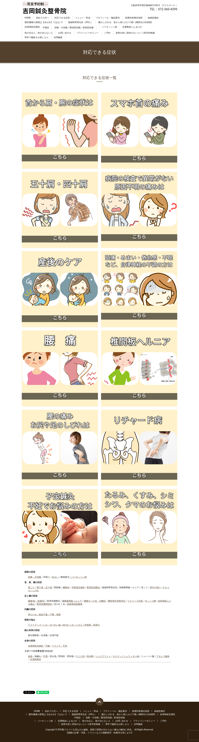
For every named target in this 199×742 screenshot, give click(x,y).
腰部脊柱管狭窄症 (116, 601)
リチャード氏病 (135, 601)
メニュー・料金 (82, 17)
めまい (55, 577)
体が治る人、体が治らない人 (39, 33)
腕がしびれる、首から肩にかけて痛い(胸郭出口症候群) (125, 22)
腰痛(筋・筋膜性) (36, 601)
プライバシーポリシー (87, 33)
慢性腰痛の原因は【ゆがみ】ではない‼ (44, 22)
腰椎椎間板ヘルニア (72, 601)
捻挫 (30, 656)
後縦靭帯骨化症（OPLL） (80, 22)
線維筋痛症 (153, 17)
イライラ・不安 (59, 646)
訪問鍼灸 (58, 37)
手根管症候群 (78, 587)
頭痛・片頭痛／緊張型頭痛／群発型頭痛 (74, 27)
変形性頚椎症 (93, 587)
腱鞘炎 (66, 587)
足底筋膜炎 (35, 659)
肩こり (31, 587)
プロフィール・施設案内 (108, 17)
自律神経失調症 (32, 27)
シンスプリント (103, 656)
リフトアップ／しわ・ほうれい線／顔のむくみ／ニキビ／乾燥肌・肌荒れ (64, 625)
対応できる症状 (62, 17)
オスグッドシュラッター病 (126, 656)
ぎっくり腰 (150, 601)
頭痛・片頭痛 (34, 577)
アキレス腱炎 (162, 656)
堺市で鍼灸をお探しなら (37, 37)
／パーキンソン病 (78, 577)
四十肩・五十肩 (44, 587)
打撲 (45, 656)
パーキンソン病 (109, 27)
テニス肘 (80, 656)
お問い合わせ (64, 33)
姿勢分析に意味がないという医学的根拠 (135, 33)
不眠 (47, 646)
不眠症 (46, 27)
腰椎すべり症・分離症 (95, 601)
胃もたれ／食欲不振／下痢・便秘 (44, 614)
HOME (28, 17)
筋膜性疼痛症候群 (134, 17)
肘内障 (90, 656)
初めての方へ (42, 17)
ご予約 (107, 33)
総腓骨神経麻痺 (74, 604)
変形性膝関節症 (44, 604)
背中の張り (155, 587)
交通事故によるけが (132, 27)
